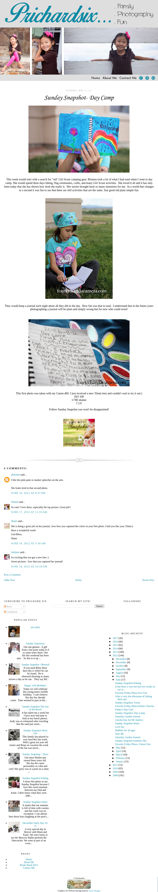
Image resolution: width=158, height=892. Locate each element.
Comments (11, 612)
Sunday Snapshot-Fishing (35, 778)
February (121, 758)
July (118, 676)
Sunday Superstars (35, 643)
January (120, 761)
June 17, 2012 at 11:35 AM (29, 512)
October (120, 665)
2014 (115, 648)
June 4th (119, 733)
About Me (110, 78)
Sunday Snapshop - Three (35, 754)
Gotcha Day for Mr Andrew (129, 720)
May (118, 747)
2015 (115, 645)
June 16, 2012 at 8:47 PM (28, 493)
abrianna (15, 474)
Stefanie (15, 552)
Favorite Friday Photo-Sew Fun (131, 693)
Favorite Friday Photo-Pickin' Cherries (134, 706)
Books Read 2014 (29, 865)
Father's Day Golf (124, 709)
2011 (115, 765)
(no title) (35, 627)
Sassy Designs (94, 890)
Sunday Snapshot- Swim (127, 702)
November (121, 662)
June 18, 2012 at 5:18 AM (28, 543)
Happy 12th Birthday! (35, 685)
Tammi (14, 502)
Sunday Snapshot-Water (35, 802)
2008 (115, 775)
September (121, 669)
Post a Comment (12, 574)
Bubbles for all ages (125, 730)
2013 (115, 652)
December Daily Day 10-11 (35, 824)
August (120, 672)
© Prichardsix (79, 878)
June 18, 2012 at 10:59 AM (29, 566)
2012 (115, 655)
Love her (119, 727)
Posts (8, 606)
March (119, 754)
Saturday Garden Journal (127, 716)
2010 (115, 768)
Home (95, 78)
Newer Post (148, 580)
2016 (115, 641)
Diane (14, 521)
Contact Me (128, 78)
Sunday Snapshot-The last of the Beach (35, 708)
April (119, 751)
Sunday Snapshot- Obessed (35, 664)
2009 (115, 772)
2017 (115, 638)
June (118, 679)
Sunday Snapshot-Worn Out (35, 732)
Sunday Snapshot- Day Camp (79, 97)
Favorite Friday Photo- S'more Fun (132, 744)
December (121, 659)
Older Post (9, 580)
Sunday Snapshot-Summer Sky (131, 740)
